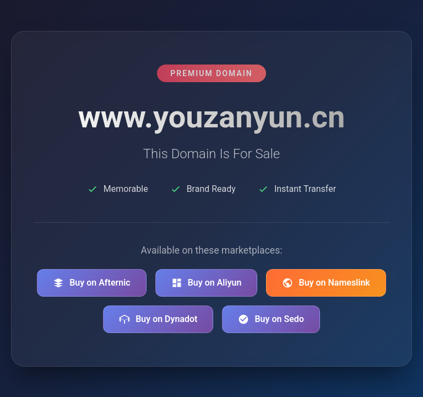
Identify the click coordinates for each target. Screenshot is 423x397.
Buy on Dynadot (158, 319)
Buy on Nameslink (326, 282)
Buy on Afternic (92, 282)
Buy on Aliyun (206, 282)
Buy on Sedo (270, 319)
